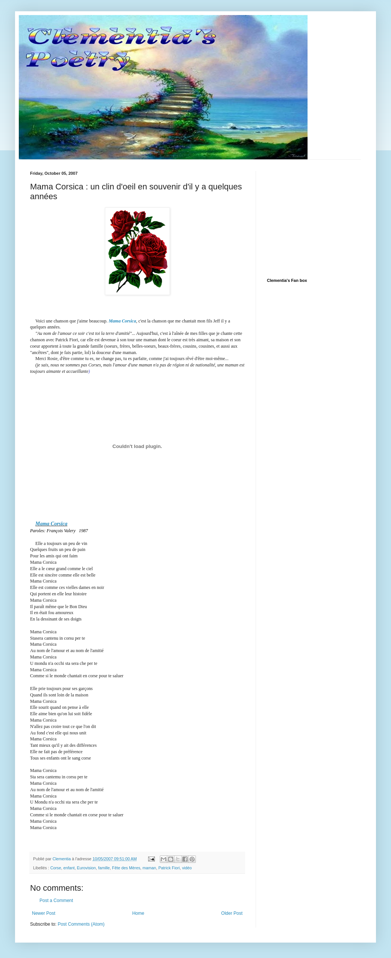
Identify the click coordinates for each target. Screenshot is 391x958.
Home (138, 913)
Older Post (231, 913)
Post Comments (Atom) (81, 924)
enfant (68, 868)
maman (149, 868)
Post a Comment (56, 900)
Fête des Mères (126, 868)
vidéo (187, 868)
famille (104, 868)
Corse (55, 868)
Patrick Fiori (169, 868)
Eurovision (86, 868)
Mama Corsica (122, 321)
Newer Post (43, 913)
